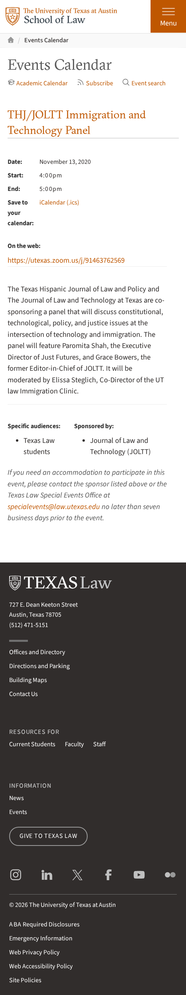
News (16, 798)
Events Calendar (46, 40)
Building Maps (28, 680)
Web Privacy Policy (34, 952)
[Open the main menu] (168, 16)
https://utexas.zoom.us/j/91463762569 (66, 260)
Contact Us (23, 694)
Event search (144, 83)
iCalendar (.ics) (59, 202)
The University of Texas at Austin (72, 905)
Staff (99, 744)
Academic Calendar (38, 83)
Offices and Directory (37, 652)
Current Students (32, 744)
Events (18, 812)
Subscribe (95, 83)
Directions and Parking (39, 666)
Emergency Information (40, 938)
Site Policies (25, 980)
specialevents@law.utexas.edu (54, 506)
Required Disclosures (44, 924)
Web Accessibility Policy (41, 966)
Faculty (74, 744)
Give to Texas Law (49, 836)
